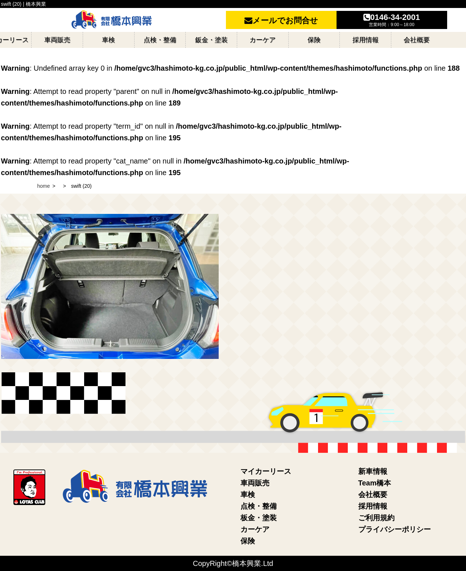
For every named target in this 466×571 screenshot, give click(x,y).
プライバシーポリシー (394, 529)
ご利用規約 (376, 518)
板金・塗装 (258, 518)
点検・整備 (258, 506)
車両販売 (254, 483)
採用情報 (372, 506)
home (43, 186)
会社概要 (372, 494)
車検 (247, 494)
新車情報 (372, 471)
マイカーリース (265, 471)
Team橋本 (374, 483)
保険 (247, 541)
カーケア (254, 529)
